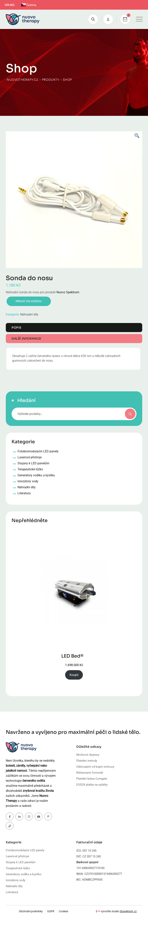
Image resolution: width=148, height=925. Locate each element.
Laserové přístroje (17, 856)
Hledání (26, 400)
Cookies (63, 911)
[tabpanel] (74, 199)
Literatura (12, 892)
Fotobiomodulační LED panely (25, 850)
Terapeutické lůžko (18, 868)
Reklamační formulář (89, 772)
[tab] (74, 327)
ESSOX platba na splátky (92, 784)
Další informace (26, 338)
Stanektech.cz (128, 911)
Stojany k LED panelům (20, 862)
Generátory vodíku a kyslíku (23, 874)
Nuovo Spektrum (67, 292)
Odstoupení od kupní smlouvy (95, 766)
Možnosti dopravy (87, 754)
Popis (16, 327)
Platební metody (86, 760)
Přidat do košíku (29, 301)
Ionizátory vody (15, 880)
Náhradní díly (29, 314)
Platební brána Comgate (91, 778)
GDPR (50, 911)
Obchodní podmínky (31, 911)
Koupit (74, 675)
